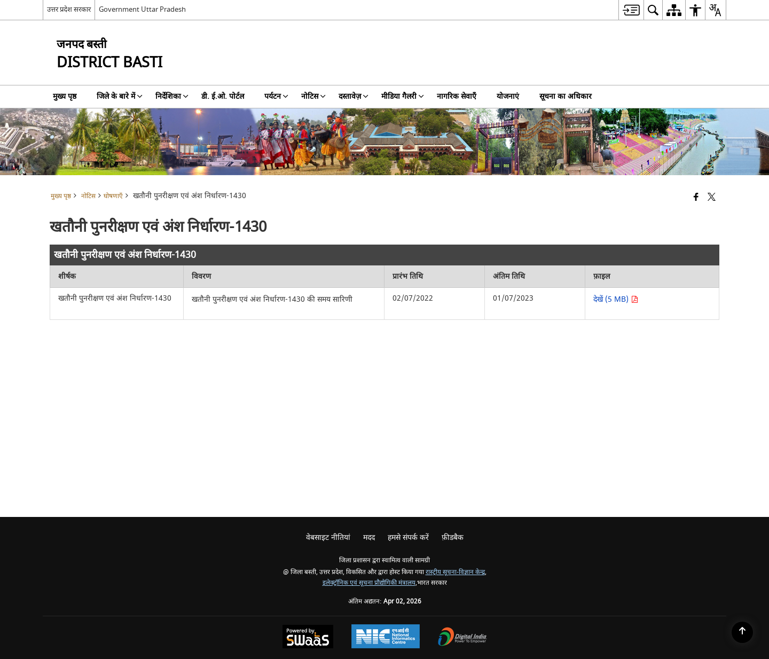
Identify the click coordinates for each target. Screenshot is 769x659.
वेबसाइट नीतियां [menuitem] (328, 537)
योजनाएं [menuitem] (508, 96)
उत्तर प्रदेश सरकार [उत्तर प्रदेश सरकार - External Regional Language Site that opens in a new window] (69, 9)
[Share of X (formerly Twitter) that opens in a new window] (711, 197)
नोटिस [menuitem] (313, 96)
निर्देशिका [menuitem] (172, 96)
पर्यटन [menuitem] (276, 96)
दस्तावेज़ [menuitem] (353, 96)
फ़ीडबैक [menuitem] (453, 537)
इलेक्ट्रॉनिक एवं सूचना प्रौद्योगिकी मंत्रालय (369, 582)
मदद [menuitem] (369, 537)
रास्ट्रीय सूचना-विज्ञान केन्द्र (455, 572)
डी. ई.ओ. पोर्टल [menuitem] (222, 96)
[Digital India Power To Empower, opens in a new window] (462, 638)
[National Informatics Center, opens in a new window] (385, 637)
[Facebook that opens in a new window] (696, 197)
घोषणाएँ (113, 196)
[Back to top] (742, 632)
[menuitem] (631, 10)
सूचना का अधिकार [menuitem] (565, 96)
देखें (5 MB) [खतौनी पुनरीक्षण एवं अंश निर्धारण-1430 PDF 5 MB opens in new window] (615, 299)
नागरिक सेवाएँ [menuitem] (456, 96)
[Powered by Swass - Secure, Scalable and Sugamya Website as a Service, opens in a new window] (307, 638)
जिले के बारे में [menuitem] (120, 96)
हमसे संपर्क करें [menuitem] (408, 537)
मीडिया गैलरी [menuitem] (402, 96)
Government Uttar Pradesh (142, 9)
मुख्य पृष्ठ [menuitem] (64, 96)
